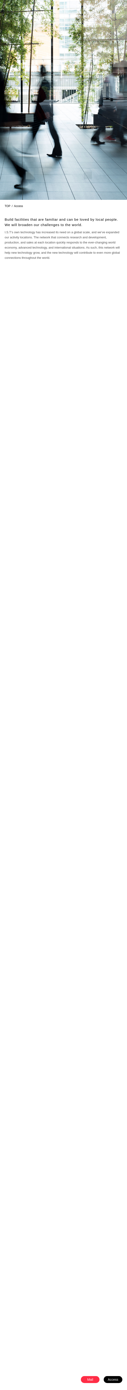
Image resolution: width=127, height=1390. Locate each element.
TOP (7, 206)
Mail (90, 1379)
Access (113, 1379)
